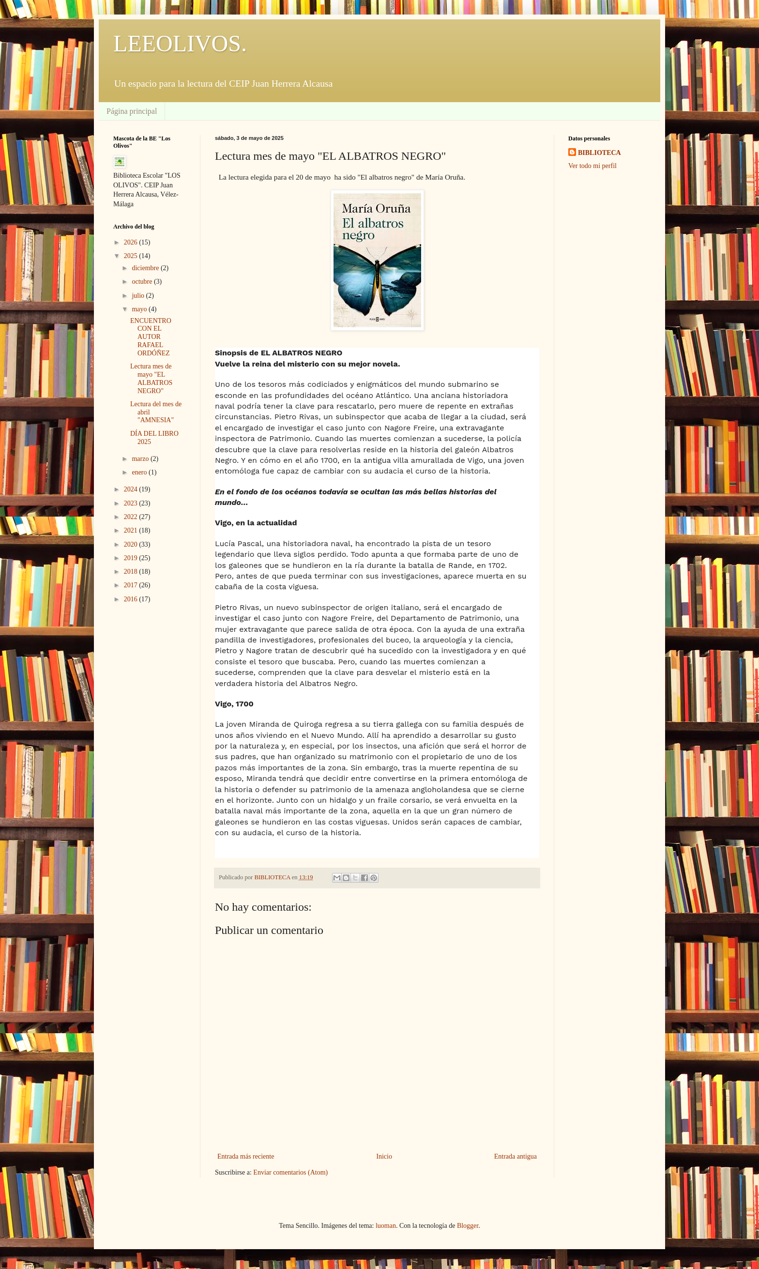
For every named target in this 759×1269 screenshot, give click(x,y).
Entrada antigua (515, 1156)
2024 (131, 489)
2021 (131, 530)
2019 (131, 558)
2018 (131, 571)
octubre (142, 281)
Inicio (384, 1156)
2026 (131, 242)
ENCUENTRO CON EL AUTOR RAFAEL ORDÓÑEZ (150, 337)
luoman (386, 1225)
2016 (131, 599)
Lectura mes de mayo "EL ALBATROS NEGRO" (151, 378)
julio (139, 295)
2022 (131, 516)
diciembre (146, 268)
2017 (131, 585)
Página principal (131, 111)
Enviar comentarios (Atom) (290, 1172)
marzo (141, 458)
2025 (131, 256)
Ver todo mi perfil (592, 165)
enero (140, 472)
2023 (131, 503)
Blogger (467, 1225)
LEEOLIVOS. (180, 43)
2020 (131, 544)
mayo (140, 309)
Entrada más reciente (245, 1156)
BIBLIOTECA (599, 152)
